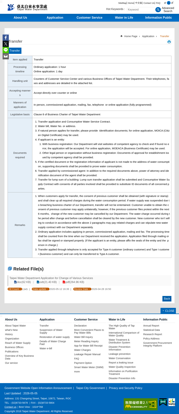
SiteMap (122, 3)
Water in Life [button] (124, 17)
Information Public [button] (158, 17)
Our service (11, 359)
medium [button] (169, 3)
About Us (11, 316)
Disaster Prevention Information (119, 345)
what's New (11, 326)
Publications (11, 348)
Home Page (130, 36)
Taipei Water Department (33, 7)
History (9, 331)
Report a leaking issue (121, 359)
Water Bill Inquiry (83, 333)
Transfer (164, 36)
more (77, 368)
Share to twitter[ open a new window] (6, 44)
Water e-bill (46, 345)
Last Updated (12, 390)
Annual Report (151, 322)
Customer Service (86, 316)
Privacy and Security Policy (125, 384)
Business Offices (14, 344)
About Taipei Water (15, 322)
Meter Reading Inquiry (86, 338)
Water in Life (117, 316)
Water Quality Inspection (122, 363)
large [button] (172, 3)
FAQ (158, 3)
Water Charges (82, 346)
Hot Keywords (115, 9)
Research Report (152, 331)
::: (1, 1)
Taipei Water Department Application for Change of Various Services (51, 278)
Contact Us (148, 3)
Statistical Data (151, 326)
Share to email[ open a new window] (6, 56)
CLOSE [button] (170, 307)
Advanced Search (168, 10)
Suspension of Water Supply (51, 328)
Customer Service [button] (89, 17)
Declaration (80, 322)
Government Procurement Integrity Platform (157, 341)
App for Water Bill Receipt (88, 342)
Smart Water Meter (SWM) (88, 364)
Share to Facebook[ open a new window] (6, 38)
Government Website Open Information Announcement (38, 384)
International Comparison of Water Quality (124, 331)
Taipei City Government (90, 384)
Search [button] (158, 9)
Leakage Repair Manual (87, 351)
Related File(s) (28, 268)
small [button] (165, 3)
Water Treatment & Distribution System (119, 338)
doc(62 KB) (106, 278)
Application (148, 36)
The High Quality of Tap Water (122, 324)
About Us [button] (20, 17)
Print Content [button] (169, 42)
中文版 (138, 3)
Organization (12, 335)
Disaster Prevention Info (122, 375)
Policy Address (151, 335)
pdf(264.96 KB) (153, 278)
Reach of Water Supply (17, 339)
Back (167, 295)
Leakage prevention (119, 350)
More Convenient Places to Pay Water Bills (89, 328)
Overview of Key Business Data (19, 354)
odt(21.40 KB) (128, 278)
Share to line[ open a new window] (6, 50)
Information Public (155, 316)
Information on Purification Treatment (123, 369)
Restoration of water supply (55, 333)
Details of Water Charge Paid (53, 339)
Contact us (10, 403)
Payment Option (83, 359)
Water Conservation (120, 355)
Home (131, 3)
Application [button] (55, 17)
